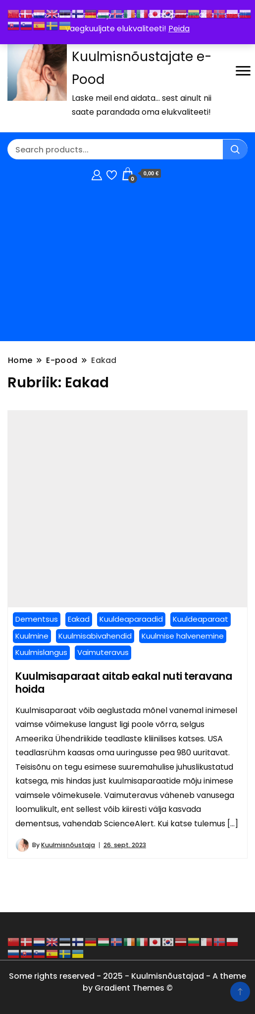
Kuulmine (32, 636)
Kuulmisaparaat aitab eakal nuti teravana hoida (123, 683)
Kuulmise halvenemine (183, 636)
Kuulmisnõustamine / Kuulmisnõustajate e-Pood (141, 56)
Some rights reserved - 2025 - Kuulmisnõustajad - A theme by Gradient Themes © (127, 982)
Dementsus (36, 619)
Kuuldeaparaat (200, 619)
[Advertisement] (127, 264)
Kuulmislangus (41, 652)
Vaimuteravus (103, 652)
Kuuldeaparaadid (131, 619)
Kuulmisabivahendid (95, 636)
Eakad (79, 619)
